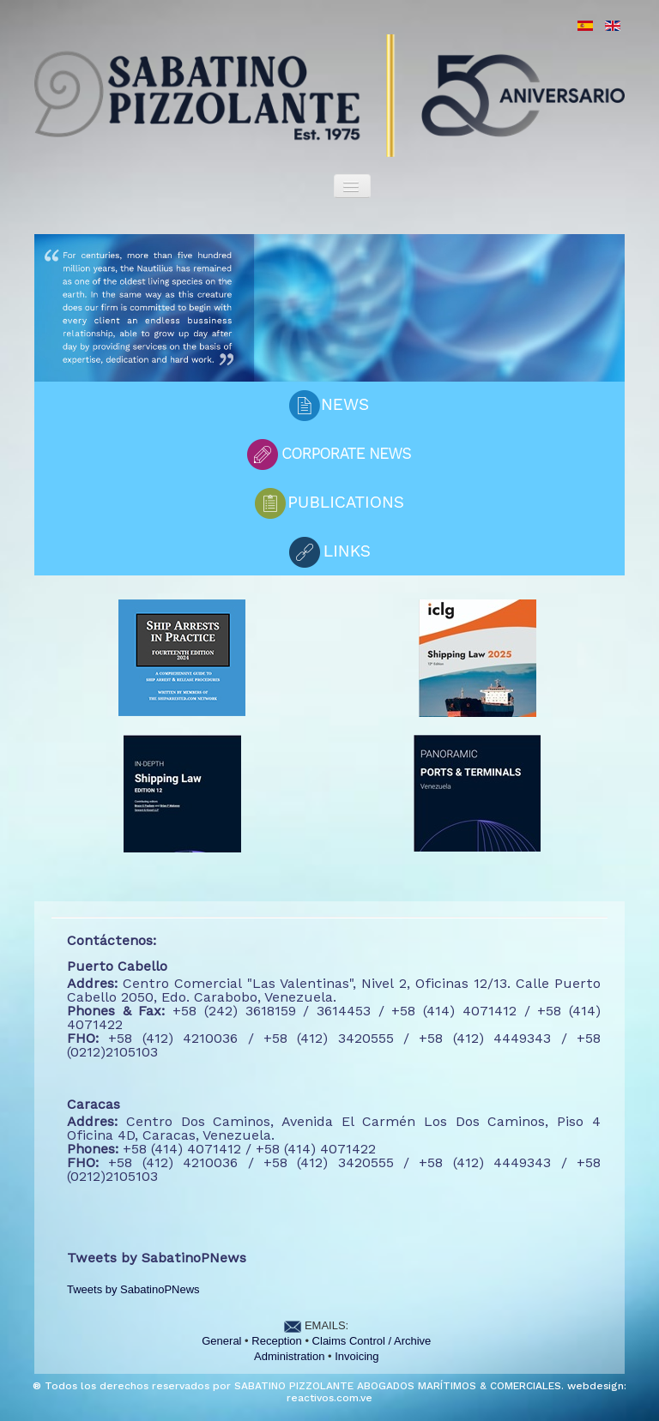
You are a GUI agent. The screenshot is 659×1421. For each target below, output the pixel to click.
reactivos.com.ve (329, 1398)
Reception (276, 1340)
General (221, 1340)
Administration (289, 1356)
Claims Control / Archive (372, 1340)
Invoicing (356, 1356)
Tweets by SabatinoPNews (133, 1289)
